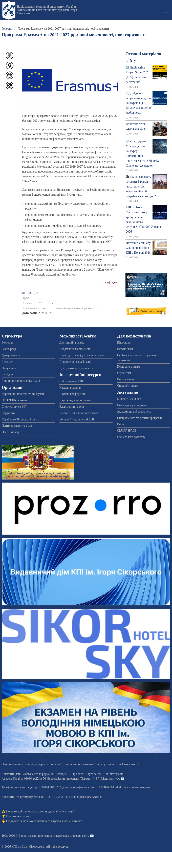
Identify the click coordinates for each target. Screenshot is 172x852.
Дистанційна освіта (71, 342)
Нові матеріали (113, 774)
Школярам (124, 342)
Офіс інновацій (11, 432)
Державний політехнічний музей (23, 394)
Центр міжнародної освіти (76, 368)
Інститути (8, 361)
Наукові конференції (72, 394)
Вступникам (125, 349)
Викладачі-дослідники (131, 405)
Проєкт (52, 303)
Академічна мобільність (75, 349)
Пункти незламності (19, 816)
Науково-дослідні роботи (75, 400)
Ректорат (7, 342)
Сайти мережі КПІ (71, 381)
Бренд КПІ (63, 774)
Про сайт (77, 774)
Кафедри (7, 374)
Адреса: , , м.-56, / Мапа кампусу (60, 778)
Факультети (9, 368)
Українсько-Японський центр (20, 419)
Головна (7, 28)
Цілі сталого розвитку (131, 437)
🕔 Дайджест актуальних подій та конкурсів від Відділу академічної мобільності (139, 103)
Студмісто (8, 413)
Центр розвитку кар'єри (17, 425)
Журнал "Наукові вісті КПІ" (77, 419)
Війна (120, 424)
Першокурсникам (128, 366)
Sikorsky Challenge (129, 398)
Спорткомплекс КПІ (15, 406)
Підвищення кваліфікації (75, 361)
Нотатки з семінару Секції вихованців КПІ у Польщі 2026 (138, 247)
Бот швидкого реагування (85, 796)
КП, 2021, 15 (30, 293)
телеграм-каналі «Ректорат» (65, 821)
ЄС (40, 303)
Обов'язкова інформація (38, 774)
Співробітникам (127, 385)
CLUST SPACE (127, 430)
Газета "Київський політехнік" (78, 413)
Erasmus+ (28, 303)
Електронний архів (71, 406)
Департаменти (11, 355)
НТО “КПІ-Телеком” (15, 400)
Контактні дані (11, 774)
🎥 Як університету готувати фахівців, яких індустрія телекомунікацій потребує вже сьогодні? (141, 186)
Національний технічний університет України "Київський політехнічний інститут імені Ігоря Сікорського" (47, 10)
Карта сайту (93, 774)
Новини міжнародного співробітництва (75, 308)
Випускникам (126, 379)
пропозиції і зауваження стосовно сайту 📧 (66, 835)
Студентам (124, 372)
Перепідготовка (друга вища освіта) (82, 355)
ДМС (26, 298)
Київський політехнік (35, 308)
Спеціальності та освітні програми (139, 418)
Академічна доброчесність (134, 411)
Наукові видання (70, 387)
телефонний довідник (136, 787)
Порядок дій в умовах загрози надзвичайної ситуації (40, 811)
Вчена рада (9, 349)
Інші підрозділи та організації (21, 380)
